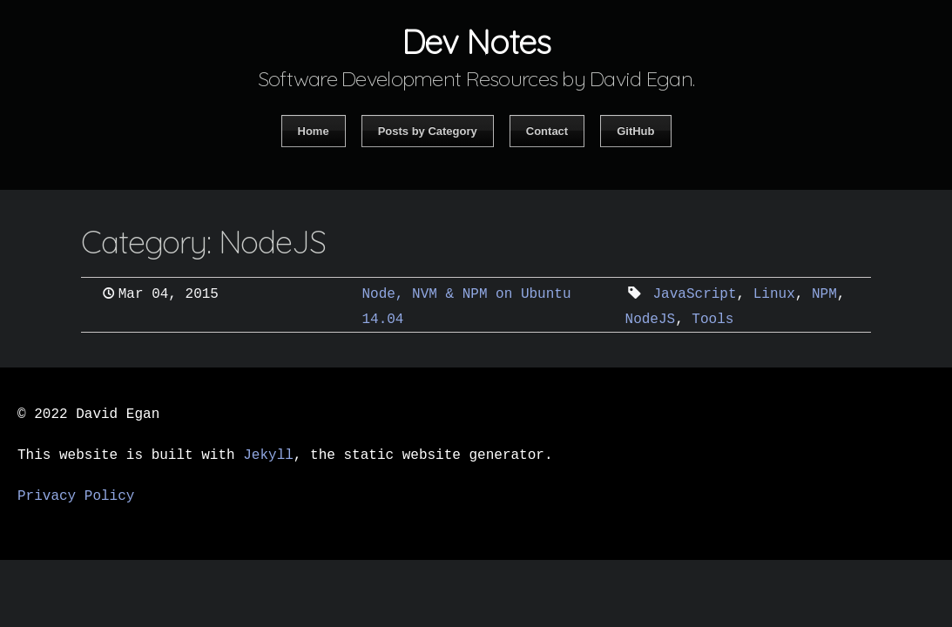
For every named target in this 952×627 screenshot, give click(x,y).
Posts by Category (427, 131)
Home (313, 131)
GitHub (635, 131)
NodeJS (650, 319)
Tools (712, 319)
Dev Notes (476, 42)
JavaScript (695, 294)
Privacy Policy (75, 496)
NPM (824, 294)
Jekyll (268, 455)
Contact (547, 131)
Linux (774, 294)
